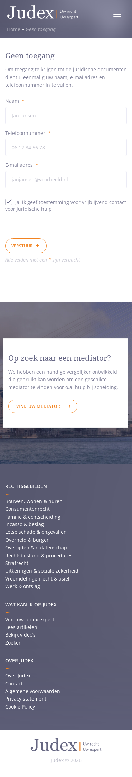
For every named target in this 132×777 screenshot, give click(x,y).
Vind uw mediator (38, 406)
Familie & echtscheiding (32, 516)
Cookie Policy (20, 706)
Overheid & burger (27, 540)
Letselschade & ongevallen (36, 532)
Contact (14, 683)
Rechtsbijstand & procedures (39, 555)
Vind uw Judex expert (29, 619)
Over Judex (17, 675)
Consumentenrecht (27, 508)
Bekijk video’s (20, 634)
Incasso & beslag (24, 524)
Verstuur (22, 246)
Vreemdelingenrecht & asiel (37, 578)
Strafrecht (16, 563)
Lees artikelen (21, 627)
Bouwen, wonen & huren (34, 501)
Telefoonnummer (28, 133)
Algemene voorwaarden (32, 691)
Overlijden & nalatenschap (36, 547)
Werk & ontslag (22, 586)
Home (13, 29)
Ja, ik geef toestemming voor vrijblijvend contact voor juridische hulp (65, 205)
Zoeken (13, 642)
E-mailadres (21, 165)
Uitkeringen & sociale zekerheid (41, 570)
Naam (15, 101)
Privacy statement (25, 698)
